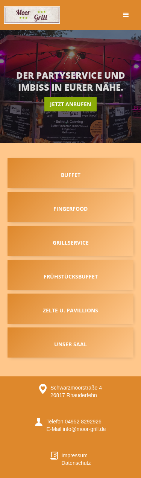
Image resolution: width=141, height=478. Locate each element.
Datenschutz (76, 463)
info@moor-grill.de (83, 429)
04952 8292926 (83, 422)
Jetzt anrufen (70, 104)
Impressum (75, 455)
